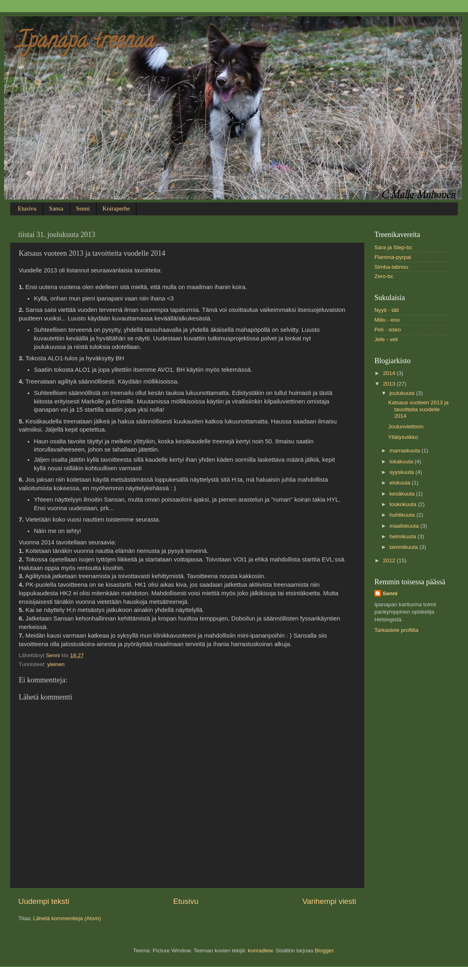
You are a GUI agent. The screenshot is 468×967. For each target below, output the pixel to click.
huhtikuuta (402, 515)
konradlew (260, 950)
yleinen (56, 664)
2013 (390, 384)
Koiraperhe (116, 208)
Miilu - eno (387, 320)
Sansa (56, 208)
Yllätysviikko (403, 437)
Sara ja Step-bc (393, 247)
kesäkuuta (402, 494)
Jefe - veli (386, 339)
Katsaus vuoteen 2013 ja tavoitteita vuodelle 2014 (418, 409)
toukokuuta (403, 504)
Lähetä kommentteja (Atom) (67, 918)
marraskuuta (405, 450)
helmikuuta (403, 536)
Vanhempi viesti (329, 901)
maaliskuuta (404, 526)
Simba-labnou (391, 267)
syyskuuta (402, 472)
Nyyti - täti (386, 310)
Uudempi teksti (43, 901)
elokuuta (400, 483)
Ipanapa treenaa (85, 42)
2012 (390, 560)
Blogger (324, 950)
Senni (83, 208)
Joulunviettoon (406, 426)
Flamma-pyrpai (392, 257)
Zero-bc (384, 276)
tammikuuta (404, 547)
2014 (390, 373)
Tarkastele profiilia (396, 630)
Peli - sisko (387, 330)
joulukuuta (402, 393)
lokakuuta (402, 461)
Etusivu (27, 208)
